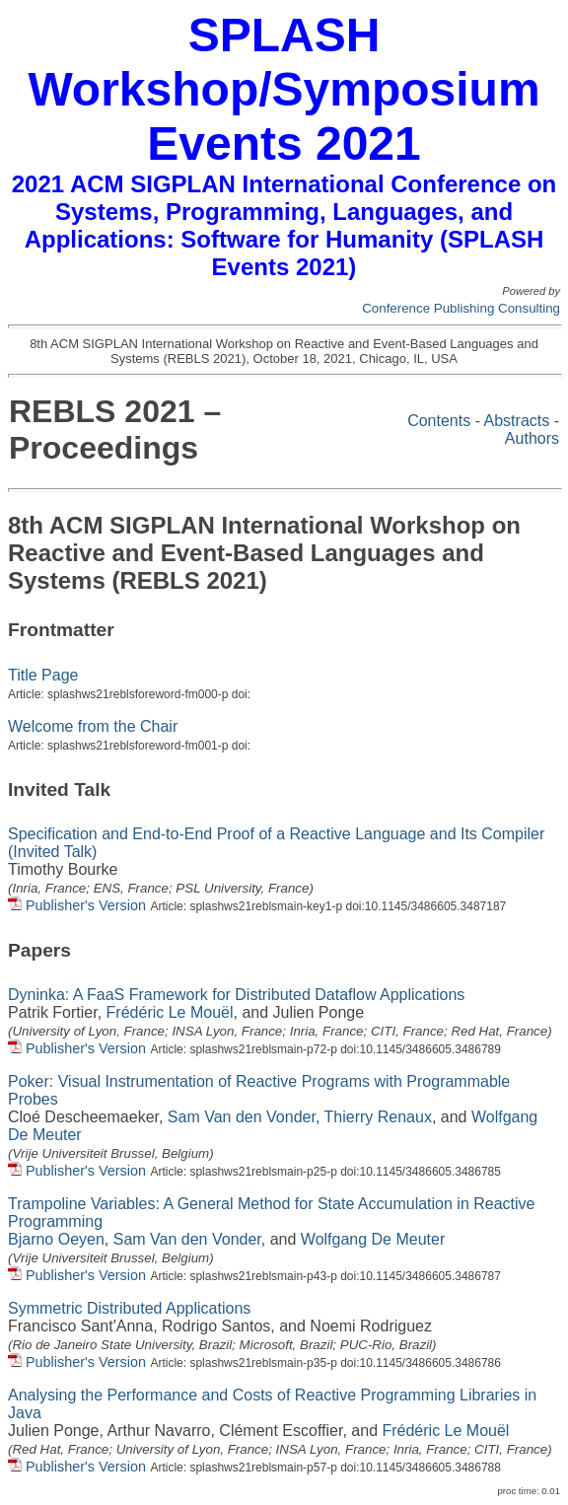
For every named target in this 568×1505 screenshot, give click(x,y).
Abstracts (517, 420)
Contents (438, 420)
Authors (532, 438)
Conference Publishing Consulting (461, 308)
